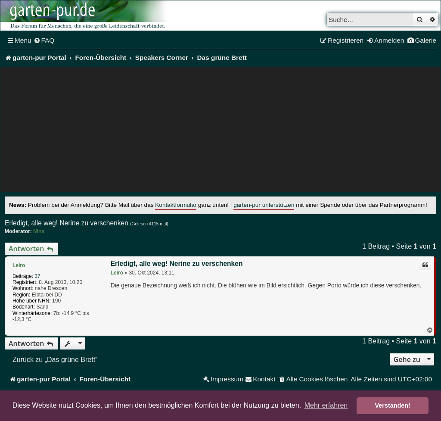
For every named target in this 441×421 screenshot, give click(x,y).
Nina (38, 231)
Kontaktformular (175, 205)
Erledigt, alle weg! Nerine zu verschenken (66, 223)
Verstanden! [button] (392, 405)
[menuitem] (44, 40)
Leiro (18, 265)
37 (37, 276)
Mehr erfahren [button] (326, 405)
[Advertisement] (220, 132)
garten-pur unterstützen (263, 205)
